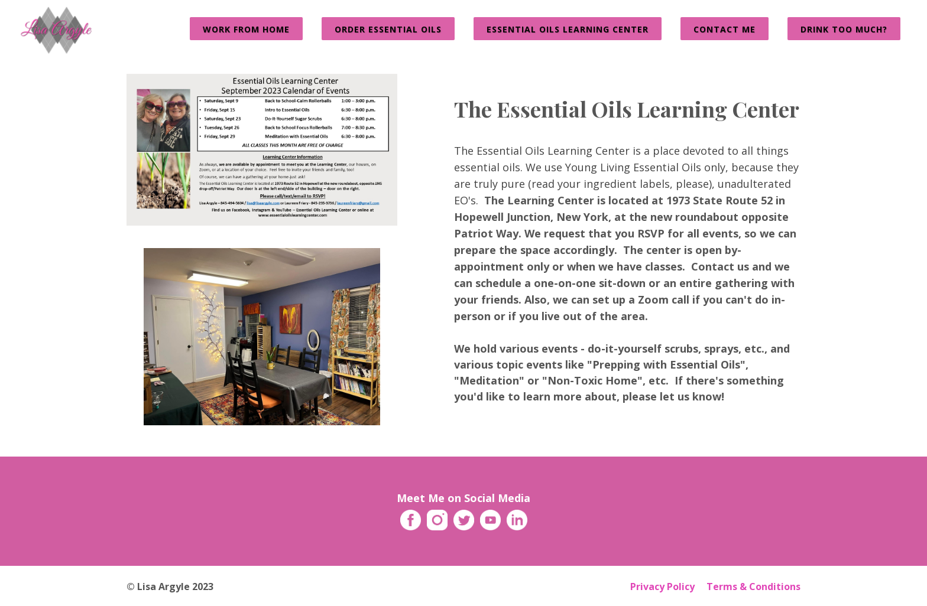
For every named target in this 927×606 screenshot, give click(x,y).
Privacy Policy (662, 586)
